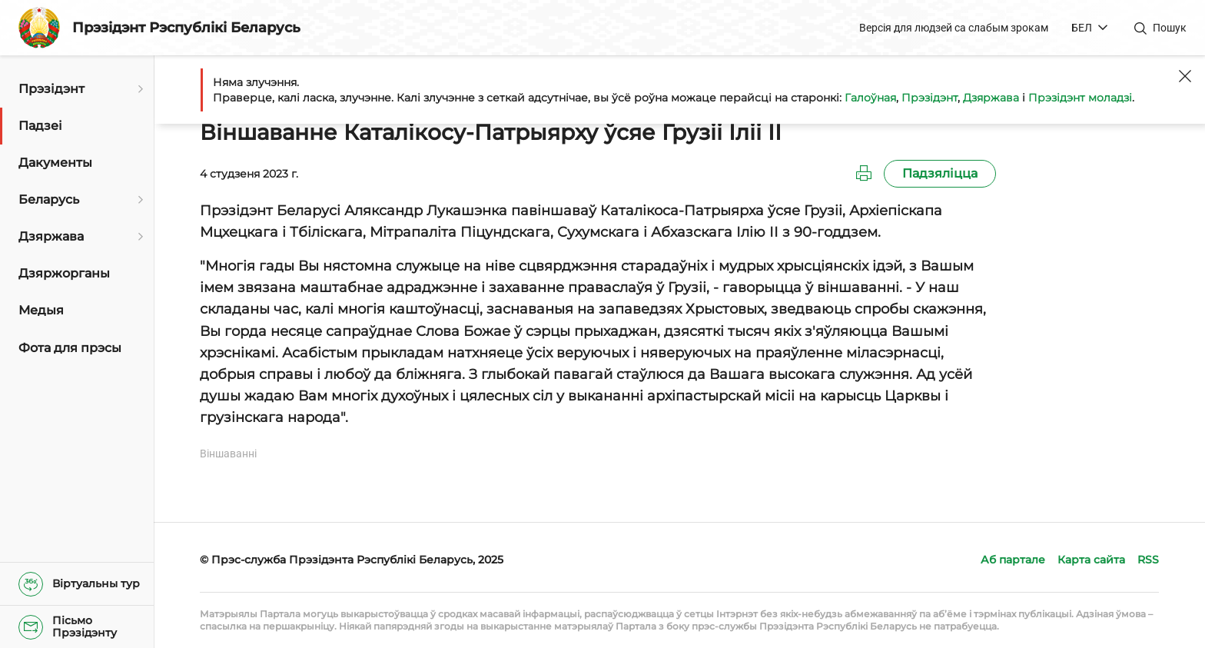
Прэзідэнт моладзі (1080, 98)
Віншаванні (228, 453)
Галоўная (870, 98)
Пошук (1170, 28)
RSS (1148, 560)
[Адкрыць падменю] (138, 89)
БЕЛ (1081, 28)
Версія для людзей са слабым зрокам (953, 28)
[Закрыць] (1185, 76)
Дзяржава (991, 98)
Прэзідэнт (929, 98)
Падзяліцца (940, 173)
